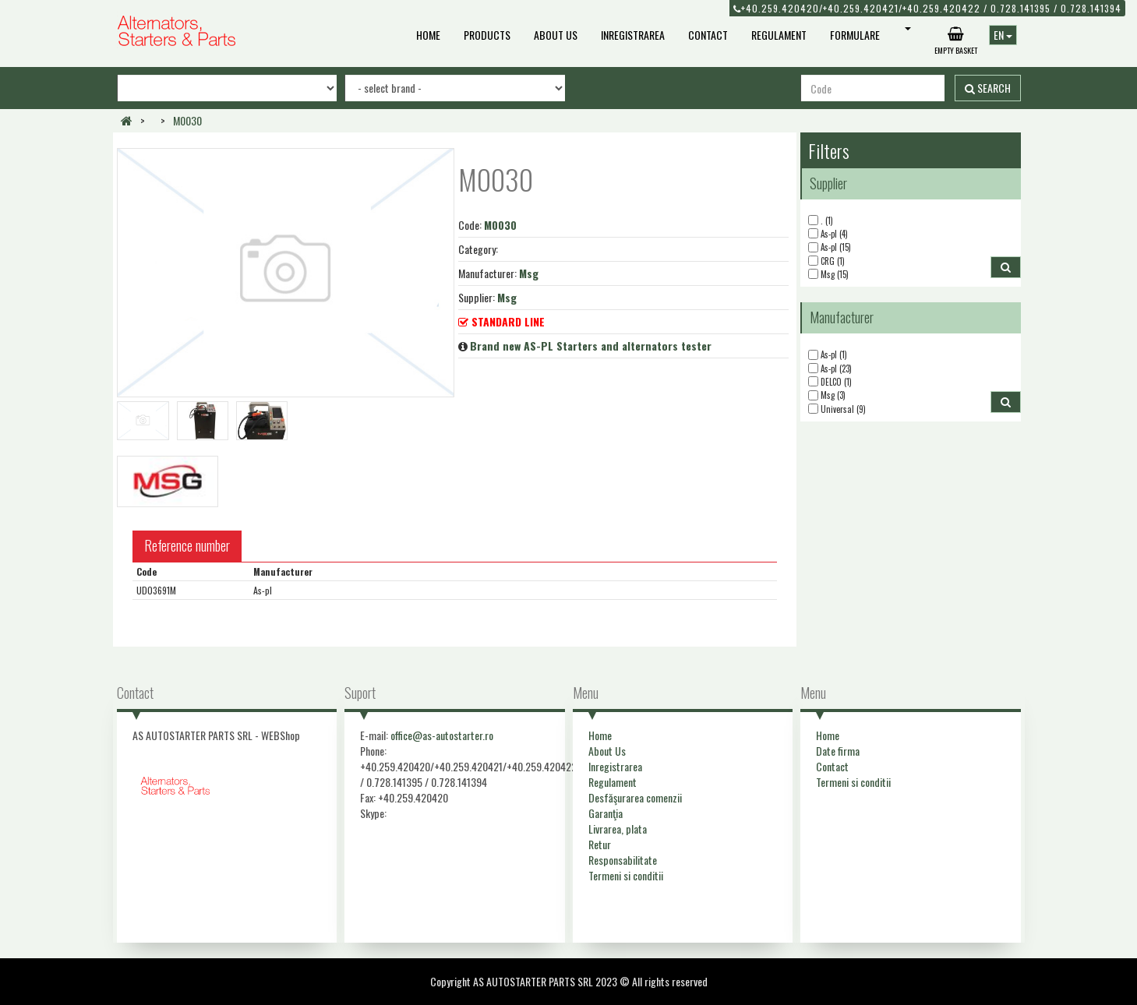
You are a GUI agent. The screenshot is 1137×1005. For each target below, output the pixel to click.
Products (487, 34)
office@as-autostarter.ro (441, 735)
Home (428, 34)
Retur (599, 844)
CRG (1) (826, 261)
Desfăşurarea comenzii (635, 797)
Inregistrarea (633, 34)
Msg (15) (828, 274)
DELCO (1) (830, 382)
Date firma (838, 750)
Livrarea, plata (617, 828)
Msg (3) (827, 395)
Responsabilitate (622, 860)
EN (1003, 34)
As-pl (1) (827, 355)
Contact (708, 34)
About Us (555, 34)
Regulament (779, 34)
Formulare (855, 34)
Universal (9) (837, 409)
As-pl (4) (828, 234)
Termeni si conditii (625, 875)
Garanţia (605, 813)
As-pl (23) (830, 369)
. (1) (820, 221)
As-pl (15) (829, 247)
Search (988, 87)
